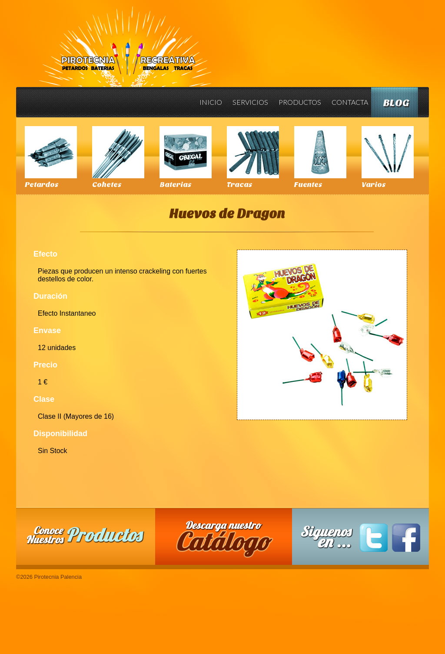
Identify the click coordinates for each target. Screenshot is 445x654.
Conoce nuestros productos (85, 535)
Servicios (250, 102)
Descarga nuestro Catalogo (228, 541)
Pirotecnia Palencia (124, 40)
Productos (300, 102)
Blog (396, 103)
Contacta (350, 102)
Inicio (210, 102)
